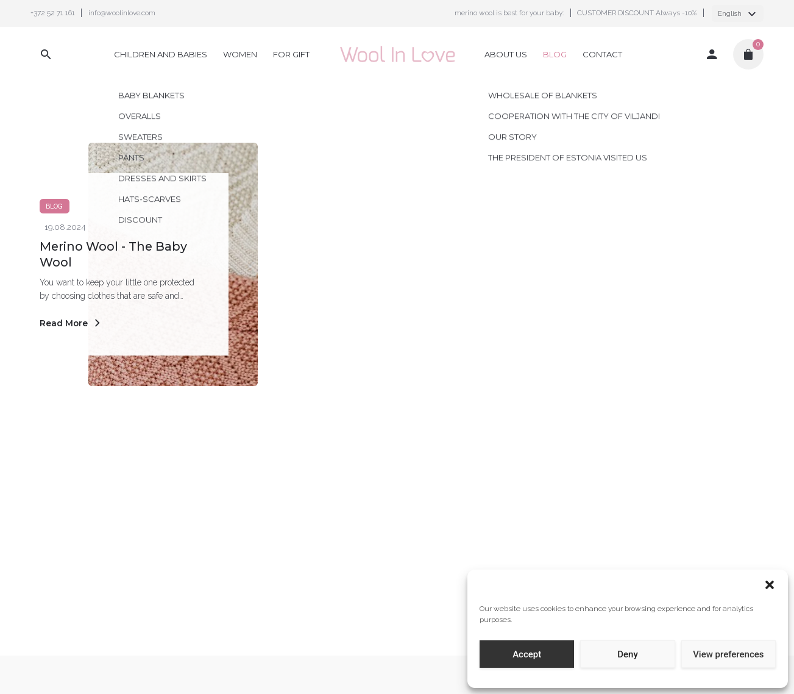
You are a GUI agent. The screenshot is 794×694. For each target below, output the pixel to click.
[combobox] (738, 13)
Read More (72, 323)
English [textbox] (730, 14)
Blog (54, 206)
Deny (627, 654)
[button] (770, 585)
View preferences (728, 654)
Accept (526, 654)
